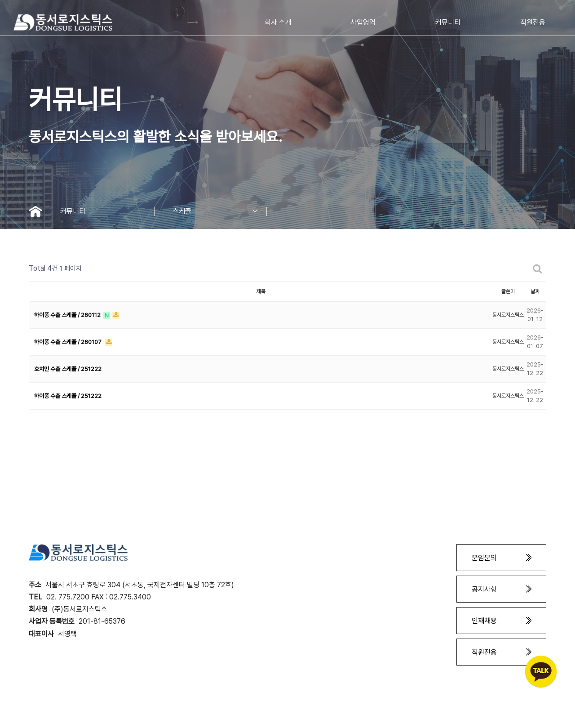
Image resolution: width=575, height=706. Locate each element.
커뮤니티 (107, 211)
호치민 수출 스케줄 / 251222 (68, 369)
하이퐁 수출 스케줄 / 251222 (68, 396)
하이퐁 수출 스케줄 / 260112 (68, 315)
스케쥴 (219, 211)
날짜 (535, 291)
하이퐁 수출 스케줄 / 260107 (68, 342)
